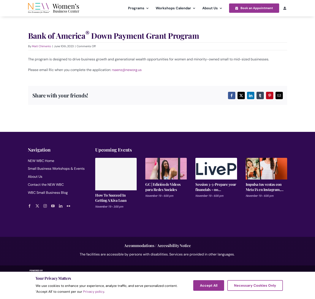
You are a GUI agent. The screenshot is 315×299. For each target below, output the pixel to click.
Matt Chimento (41, 46)
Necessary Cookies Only (255, 285)
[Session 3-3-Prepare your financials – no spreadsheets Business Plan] (216, 168)
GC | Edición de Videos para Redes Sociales (162, 187)
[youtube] (53, 205)
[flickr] (68, 205)
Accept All (208, 285)
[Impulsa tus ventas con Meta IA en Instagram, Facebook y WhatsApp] (266, 168)
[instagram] (45, 205)
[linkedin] (60, 205)
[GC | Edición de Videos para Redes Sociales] (166, 168)
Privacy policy (93, 291)
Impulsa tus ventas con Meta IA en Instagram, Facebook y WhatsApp (264, 187)
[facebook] (29, 205)
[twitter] (37, 205)
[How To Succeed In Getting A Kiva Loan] (116, 174)
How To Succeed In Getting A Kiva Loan (110, 197)
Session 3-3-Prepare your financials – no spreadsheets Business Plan (215, 187)
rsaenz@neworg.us (127, 69)
